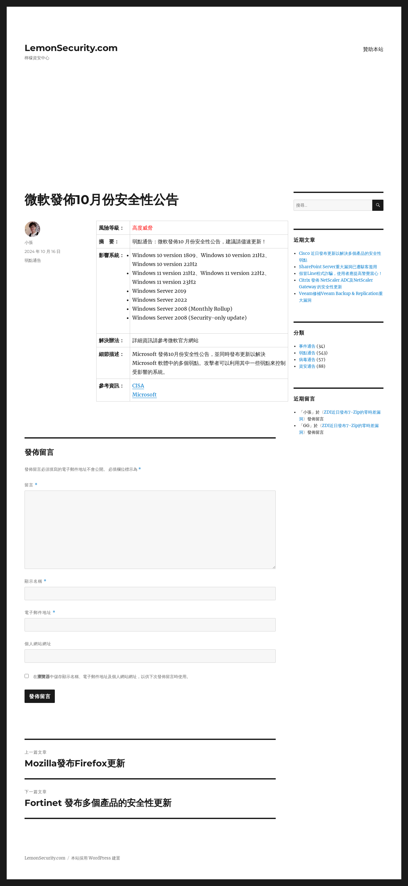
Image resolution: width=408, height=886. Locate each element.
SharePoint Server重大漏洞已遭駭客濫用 (338, 266)
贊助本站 (373, 49)
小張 (29, 242)
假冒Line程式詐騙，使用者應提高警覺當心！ (340, 273)
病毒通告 (307, 359)
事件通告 (307, 346)
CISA (138, 385)
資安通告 (307, 366)
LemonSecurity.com (71, 47)
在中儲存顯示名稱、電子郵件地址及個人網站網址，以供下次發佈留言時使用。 (112, 676)
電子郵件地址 (40, 612)
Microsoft (144, 394)
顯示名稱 (36, 581)
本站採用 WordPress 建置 (95, 858)
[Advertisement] (204, 144)
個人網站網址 (38, 643)
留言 (31, 485)
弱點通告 (33, 260)
